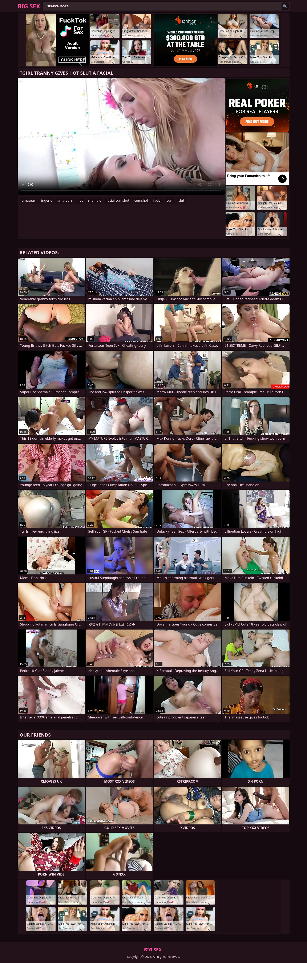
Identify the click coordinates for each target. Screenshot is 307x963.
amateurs (65, 200)
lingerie (46, 200)
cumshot (141, 200)
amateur (28, 200)
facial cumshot (117, 200)
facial (157, 200)
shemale (94, 200)
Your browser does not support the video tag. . (121, 136)
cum (169, 200)
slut (181, 200)
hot (80, 200)
